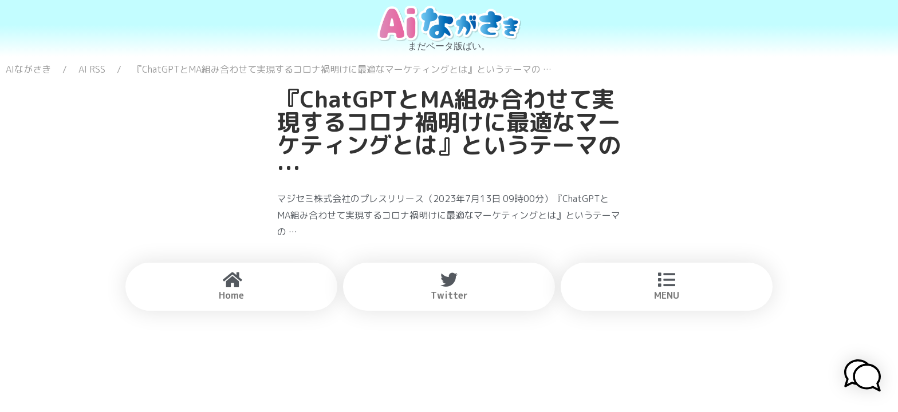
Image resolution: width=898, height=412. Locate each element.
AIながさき (28, 69)
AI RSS (91, 69)
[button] (862, 377)
